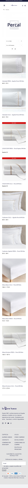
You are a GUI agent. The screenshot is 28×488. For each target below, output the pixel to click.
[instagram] (2, 423)
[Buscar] (4, 9)
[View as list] (15, 48)
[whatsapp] (11, 423)
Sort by (9, 41)
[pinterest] (5, 423)
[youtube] (8, 423)
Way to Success (20, 477)
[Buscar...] (14, 9)
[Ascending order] (21, 41)
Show (10, 45)
